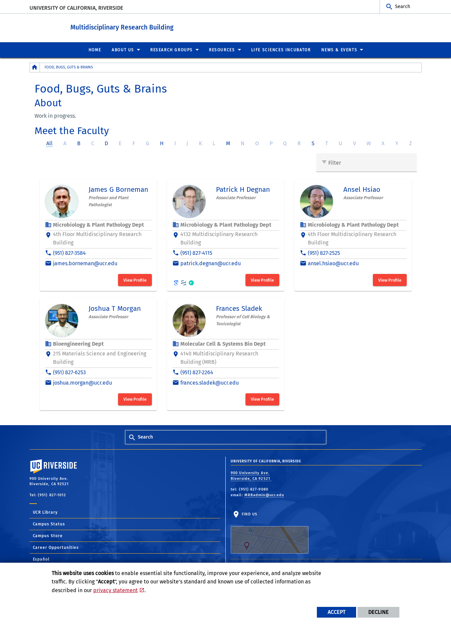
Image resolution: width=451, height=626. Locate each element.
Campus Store (48, 535)
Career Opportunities (56, 547)
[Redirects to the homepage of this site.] (35, 67)
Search (402, 6)
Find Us (269, 532)
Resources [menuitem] (222, 49)
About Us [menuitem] (123, 49)
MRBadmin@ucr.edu (264, 495)
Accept (336, 612)
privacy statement (115, 590)
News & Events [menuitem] (339, 49)
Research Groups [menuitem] (171, 49)
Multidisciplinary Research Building (146, 26)
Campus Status (49, 523)
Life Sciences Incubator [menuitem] (281, 49)
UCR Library (45, 512)
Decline (378, 612)
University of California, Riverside (76, 8)
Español (41, 559)
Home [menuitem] (95, 49)
